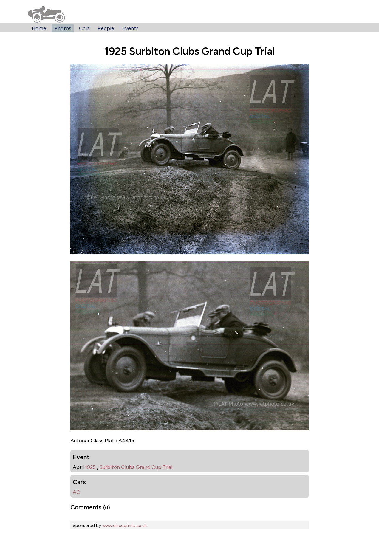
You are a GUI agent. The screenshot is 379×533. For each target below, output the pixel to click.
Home (39, 28)
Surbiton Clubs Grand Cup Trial (135, 467)
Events (130, 28)
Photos (62, 28)
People (106, 28)
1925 (90, 467)
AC (76, 492)
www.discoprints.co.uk (124, 525)
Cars (84, 28)
